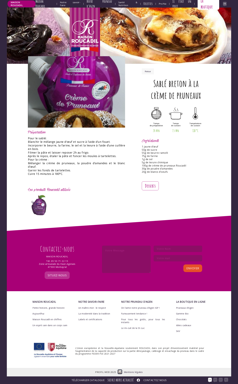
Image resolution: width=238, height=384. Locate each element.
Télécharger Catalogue (88, 380)
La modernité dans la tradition (94, 313)
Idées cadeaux (183, 325)
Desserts (150, 186)
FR (210, 379)
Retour (148, 71)
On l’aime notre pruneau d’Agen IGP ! (140, 307)
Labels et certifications (90, 319)
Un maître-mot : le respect (92, 307)
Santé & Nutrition (127, 4)
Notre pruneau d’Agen (137, 301)
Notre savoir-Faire (70, 4)
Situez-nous (57, 275)
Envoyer (192, 268)
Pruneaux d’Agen (185, 307)
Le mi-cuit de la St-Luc (133, 328)
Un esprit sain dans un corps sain (49, 325)
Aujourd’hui (38, 313)
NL (226, 379)
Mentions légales (133, 372)
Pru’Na (162, 3)
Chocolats (181, 319)
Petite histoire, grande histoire (48, 307)
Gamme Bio (182, 313)
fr (225, 3)
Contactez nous (155, 380)
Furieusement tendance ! (134, 313)
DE (220, 379)
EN (215, 379)
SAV (178, 331)
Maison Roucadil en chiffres (47, 319)
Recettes (148, 3)
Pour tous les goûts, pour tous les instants (143, 321)
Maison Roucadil (17, 4)
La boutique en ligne (191, 301)
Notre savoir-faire (91, 301)
